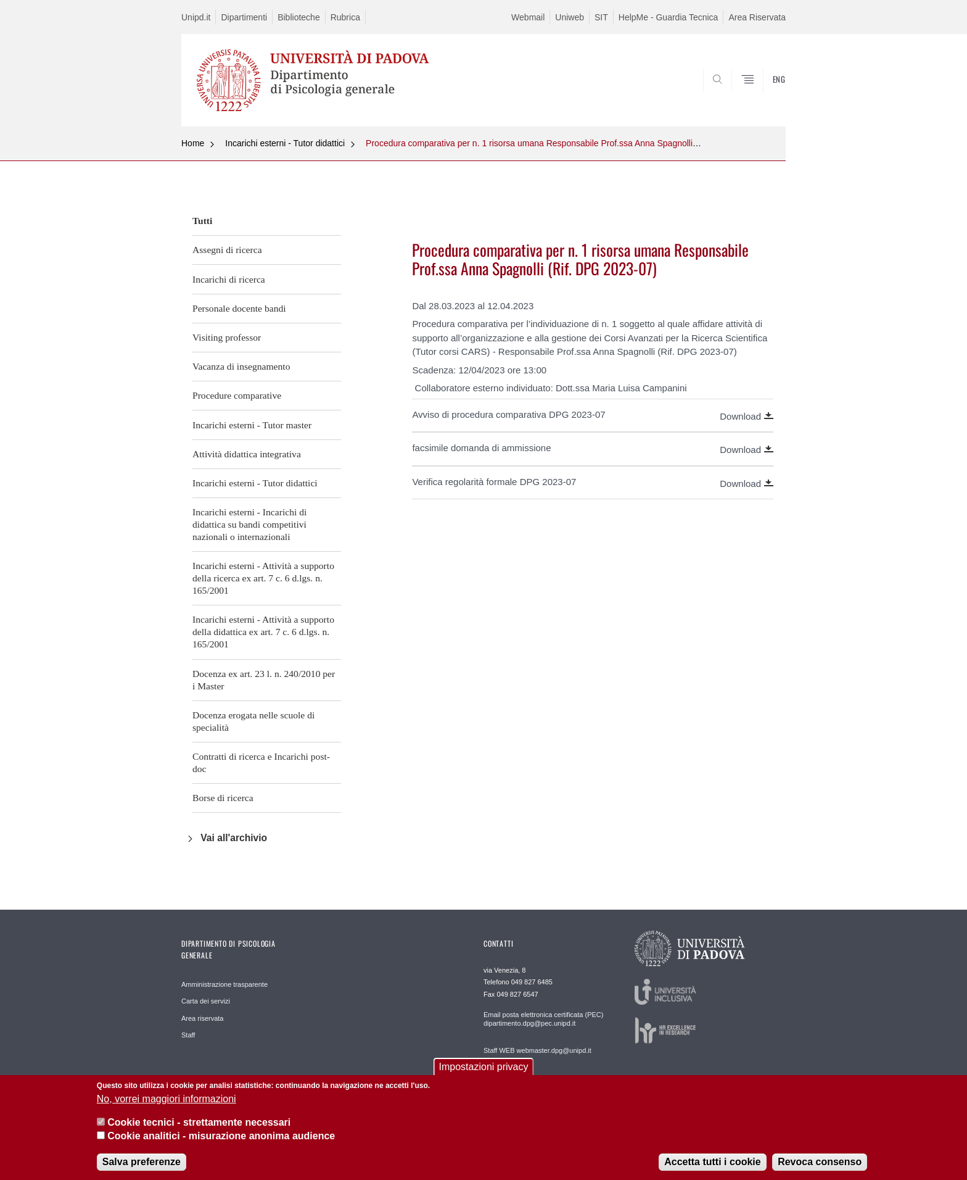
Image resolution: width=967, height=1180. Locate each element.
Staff (188, 1035)
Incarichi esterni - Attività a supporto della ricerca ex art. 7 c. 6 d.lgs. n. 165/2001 (263, 578)
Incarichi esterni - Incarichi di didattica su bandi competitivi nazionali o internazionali (249, 524)
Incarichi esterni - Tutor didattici (285, 143)
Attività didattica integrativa (246, 454)
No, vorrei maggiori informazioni (166, 1107)
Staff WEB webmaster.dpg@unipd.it (537, 1050)
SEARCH (764, 97)
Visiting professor (226, 337)
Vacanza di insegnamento (241, 366)
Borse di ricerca (222, 797)
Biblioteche (299, 17)
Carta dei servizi (205, 1001)
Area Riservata (757, 17)
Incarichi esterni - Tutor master (251, 425)
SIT (601, 17)
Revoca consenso (820, 1170)
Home (192, 143)
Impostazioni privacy (484, 1075)
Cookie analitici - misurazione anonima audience (221, 1144)
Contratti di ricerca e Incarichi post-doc (261, 762)
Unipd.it (195, 17)
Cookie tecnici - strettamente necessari (198, 1131)
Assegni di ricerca (227, 249)
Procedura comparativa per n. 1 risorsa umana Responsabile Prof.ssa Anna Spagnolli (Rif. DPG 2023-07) (567, 143)
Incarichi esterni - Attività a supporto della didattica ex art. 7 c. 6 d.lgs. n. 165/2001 (263, 631)
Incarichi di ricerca (228, 279)
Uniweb (569, 17)
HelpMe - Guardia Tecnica (668, 17)
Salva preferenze (141, 1170)
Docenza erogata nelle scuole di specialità (253, 721)
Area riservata (202, 1018)
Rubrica (345, 17)
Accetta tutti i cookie (712, 1170)
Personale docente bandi (239, 308)
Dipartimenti (244, 17)
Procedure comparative (236, 395)
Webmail (528, 17)
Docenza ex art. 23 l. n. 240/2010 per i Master (263, 679)
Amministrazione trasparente (224, 984)
